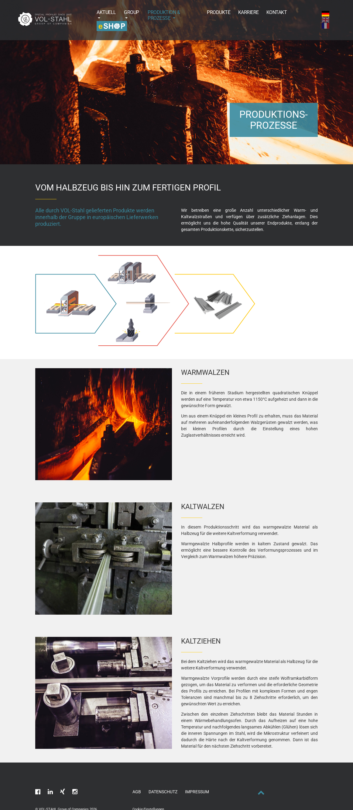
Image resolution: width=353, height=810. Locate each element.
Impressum (197, 791)
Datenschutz (163, 791)
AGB (136, 791)
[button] (102, 15)
